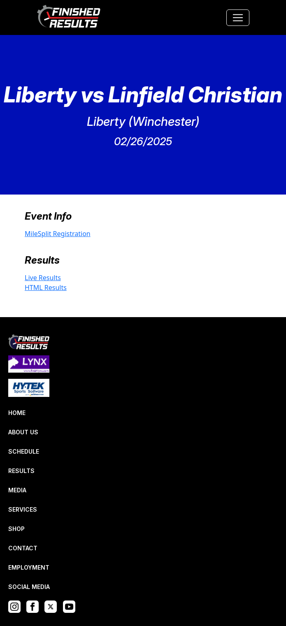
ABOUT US (23, 432)
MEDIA (17, 490)
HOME (17, 412)
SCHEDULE (23, 451)
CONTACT (22, 548)
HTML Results (46, 287)
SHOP (16, 528)
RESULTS (21, 470)
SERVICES (22, 509)
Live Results (43, 277)
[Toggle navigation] (237, 17)
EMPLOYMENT (28, 567)
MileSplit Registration (58, 233)
